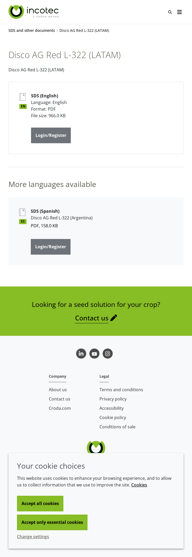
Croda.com (60, 408)
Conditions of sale (117, 427)
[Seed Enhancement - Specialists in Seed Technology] (34, 12)
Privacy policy (112, 399)
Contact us (91, 317)
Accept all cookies (40, 503)
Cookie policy (112, 417)
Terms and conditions (121, 390)
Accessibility (111, 408)
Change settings (33, 536)
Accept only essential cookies (52, 522)
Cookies (139, 485)
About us (58, 390)
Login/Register (51, 135)
